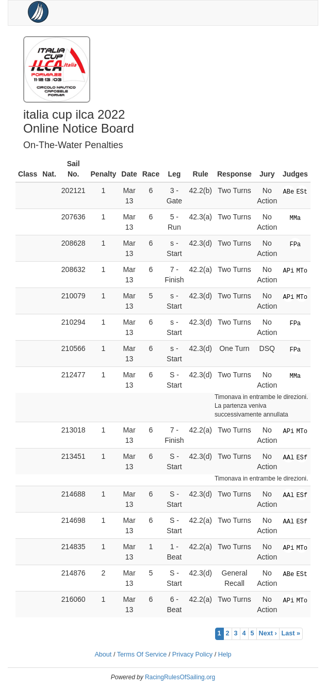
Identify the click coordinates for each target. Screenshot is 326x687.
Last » (291, 633)
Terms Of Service (142, 654)
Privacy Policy (192, 654)
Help (225, 654)
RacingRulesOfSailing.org (180, 677)
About (102, 654)
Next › (268, 633)
